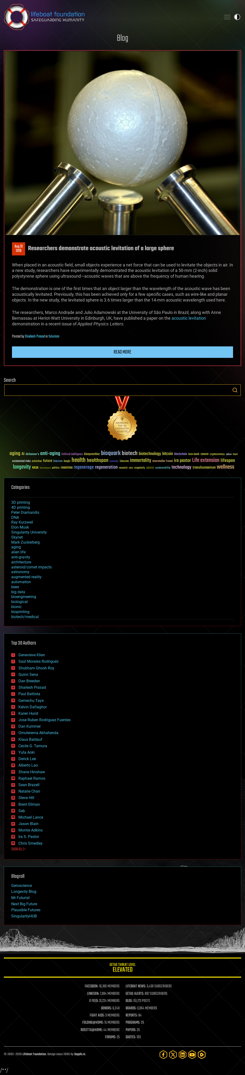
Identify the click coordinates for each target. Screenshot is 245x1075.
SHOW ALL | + (18, 849)
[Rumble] (202, 1054)
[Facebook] (163, 1054)
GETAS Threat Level (122, 968)
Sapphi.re (79, 1054)
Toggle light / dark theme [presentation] (237, 17)
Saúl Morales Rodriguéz (38, 661)
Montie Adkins (30, 830)
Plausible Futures (25, 910)
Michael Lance (30, 817)
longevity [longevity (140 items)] (22, 467)
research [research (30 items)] (123, 468)
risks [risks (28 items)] (131, 467)
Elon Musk (20, 527)
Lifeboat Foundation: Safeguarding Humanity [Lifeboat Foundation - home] (110, 17)
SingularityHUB (24, 916)
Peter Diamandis (25, 512)
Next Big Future (24, 904)
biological (19, 601)
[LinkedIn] (182, 1054)
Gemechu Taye (31, 700)
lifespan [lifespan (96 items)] (228, 460)
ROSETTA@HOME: (92, 1030)
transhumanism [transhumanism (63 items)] (204, 467)
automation (21, 582)
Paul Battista (29, 694)
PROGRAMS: (133, 1023)
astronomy (20, 572)
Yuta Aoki (26, 752)
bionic (16, 606)
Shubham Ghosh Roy (36, 668)
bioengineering (23, 596)
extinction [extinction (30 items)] (37, 461)
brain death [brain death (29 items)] (193, 454)
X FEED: (93, 1001)
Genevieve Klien (31, 655)
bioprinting (20, 611)
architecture (21, 562)
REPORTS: (132, 1015)
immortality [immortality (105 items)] (140, 460)
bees (15, 587)
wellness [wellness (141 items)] (225, 467)
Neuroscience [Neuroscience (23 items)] (45, 468)
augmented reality (26, 577)
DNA (15, 517)
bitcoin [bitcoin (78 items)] (167, 453)
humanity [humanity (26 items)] (114, 461)
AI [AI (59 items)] (23, 454)
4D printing (20, 507)
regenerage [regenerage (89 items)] (84, 467)
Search (235, 390)
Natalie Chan (29, 791)
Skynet (17, 537)
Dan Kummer (29, 726)
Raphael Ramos (31, 778)
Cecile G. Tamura (32, 746)
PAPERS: (131, 1030)
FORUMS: (110, 1037)
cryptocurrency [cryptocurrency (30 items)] (217, 454)
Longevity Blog (23, 891)
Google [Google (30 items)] (67, 461)
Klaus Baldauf (30, 739)
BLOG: (129, 1001)
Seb (21, 811)
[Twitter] (173, 1054)
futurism (54, 337)
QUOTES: (131, 1037)
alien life (18, 552)
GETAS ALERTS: (135, 994)
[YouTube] (192, 1054)
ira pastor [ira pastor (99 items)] (182, 460)
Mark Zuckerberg (25, 542)
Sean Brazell (28, 785)
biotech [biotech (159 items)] (130, 453)
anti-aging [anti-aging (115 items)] (50, 454)
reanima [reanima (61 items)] (66, 467)
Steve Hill (26, 797)
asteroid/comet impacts (31, 567)
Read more (122, 352)
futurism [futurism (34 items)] (57, 461)
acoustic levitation (189, 318)
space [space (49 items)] (150, 468)
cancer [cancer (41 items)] (204, 454)
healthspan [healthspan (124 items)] (97, 461)
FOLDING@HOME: (93, 1023)
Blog (122, 38)
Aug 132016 (18, 248)
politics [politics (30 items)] (56, 468)
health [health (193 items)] (79, 460)
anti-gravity (20, 557)
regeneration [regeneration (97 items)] (106, 467)
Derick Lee (27, 759)
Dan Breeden (29, 681)
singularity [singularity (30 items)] (139, 468)
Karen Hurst (28, 713)
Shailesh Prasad (35, 337)
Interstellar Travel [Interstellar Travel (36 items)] (162, 461)
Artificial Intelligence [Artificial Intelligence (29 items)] (72, 454)
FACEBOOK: (91, 986)
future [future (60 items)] (47, 461)
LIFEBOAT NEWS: (136, 986)
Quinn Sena (28, 674)
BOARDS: (131, 1008)
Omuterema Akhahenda (38, 733)
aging (16, 547)
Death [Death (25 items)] (235, 454)
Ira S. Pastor (28, 836)
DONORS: (106, 1008)
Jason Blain (28, 823)
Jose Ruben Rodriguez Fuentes (44, 720)
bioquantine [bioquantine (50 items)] (92, 454)
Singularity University (29, 532)
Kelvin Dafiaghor (32, 707)
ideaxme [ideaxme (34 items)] (124, 461)
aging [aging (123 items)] (15, 454)
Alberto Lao (28, 765)
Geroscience (21, 885)
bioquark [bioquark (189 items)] (111, 453)
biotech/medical (25, 616)
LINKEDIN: (93, 994)
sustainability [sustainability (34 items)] (162, 468)
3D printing (20, 502)
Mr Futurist (20, 897)
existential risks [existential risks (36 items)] (21, 461)
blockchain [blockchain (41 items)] (180, 454)
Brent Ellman (29, 804)
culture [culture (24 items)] (229, 454)
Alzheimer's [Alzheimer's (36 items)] (32, 454)
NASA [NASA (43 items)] (35, 468)
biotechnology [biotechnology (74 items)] (150, 453)
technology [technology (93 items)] (181, 467)
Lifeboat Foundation (34, 1054)
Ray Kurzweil (22, 522)
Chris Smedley (30, 843)
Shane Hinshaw (31, 772)
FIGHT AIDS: (97, 1015)
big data (18, 592)
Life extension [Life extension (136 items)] (205, 460)
